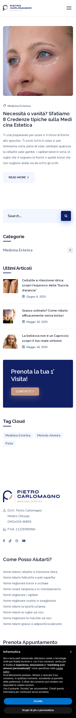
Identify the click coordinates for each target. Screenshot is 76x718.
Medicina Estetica (19, 106)
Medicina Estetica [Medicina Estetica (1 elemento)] (17, 435)
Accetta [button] (38, 701)
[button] (71, 652)
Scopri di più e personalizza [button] (38, 710)
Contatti (25, 391)
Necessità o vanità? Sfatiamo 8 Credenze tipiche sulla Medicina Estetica (37, 119)
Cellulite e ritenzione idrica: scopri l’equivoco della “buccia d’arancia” (45, 285)
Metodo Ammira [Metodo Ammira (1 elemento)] (48, 435)
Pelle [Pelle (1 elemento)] (9, 443)
